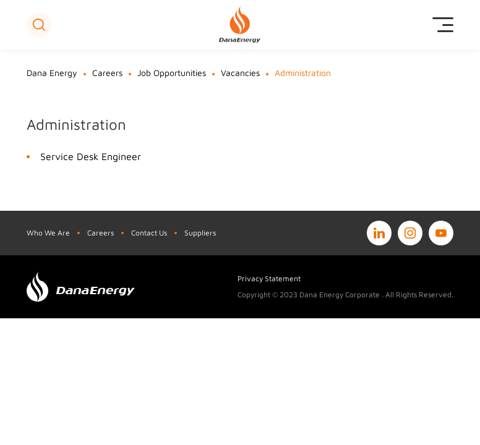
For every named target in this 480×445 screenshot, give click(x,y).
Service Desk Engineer (90, 156)
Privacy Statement (269, 278)
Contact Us (149, 232)
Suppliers (200, 232)
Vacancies (240, 72)
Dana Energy (52, 72)
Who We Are (48, 232)
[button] (39, 24)
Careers (107, 72)
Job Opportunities (171, 72)
